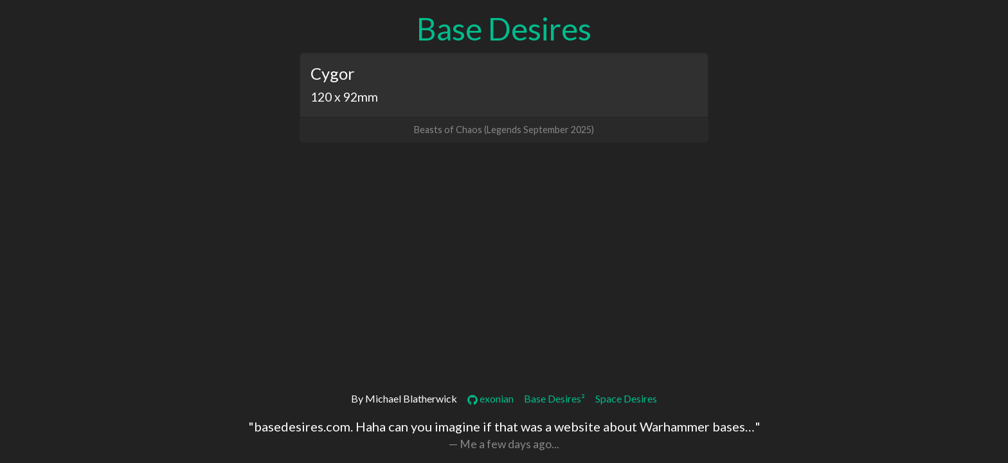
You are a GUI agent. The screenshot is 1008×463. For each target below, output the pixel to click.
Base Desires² (554, 398)
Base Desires (504, 28)
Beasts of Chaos (448, 129)
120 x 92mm (344, 96)
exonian (490, 398)
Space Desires (626, 398)
